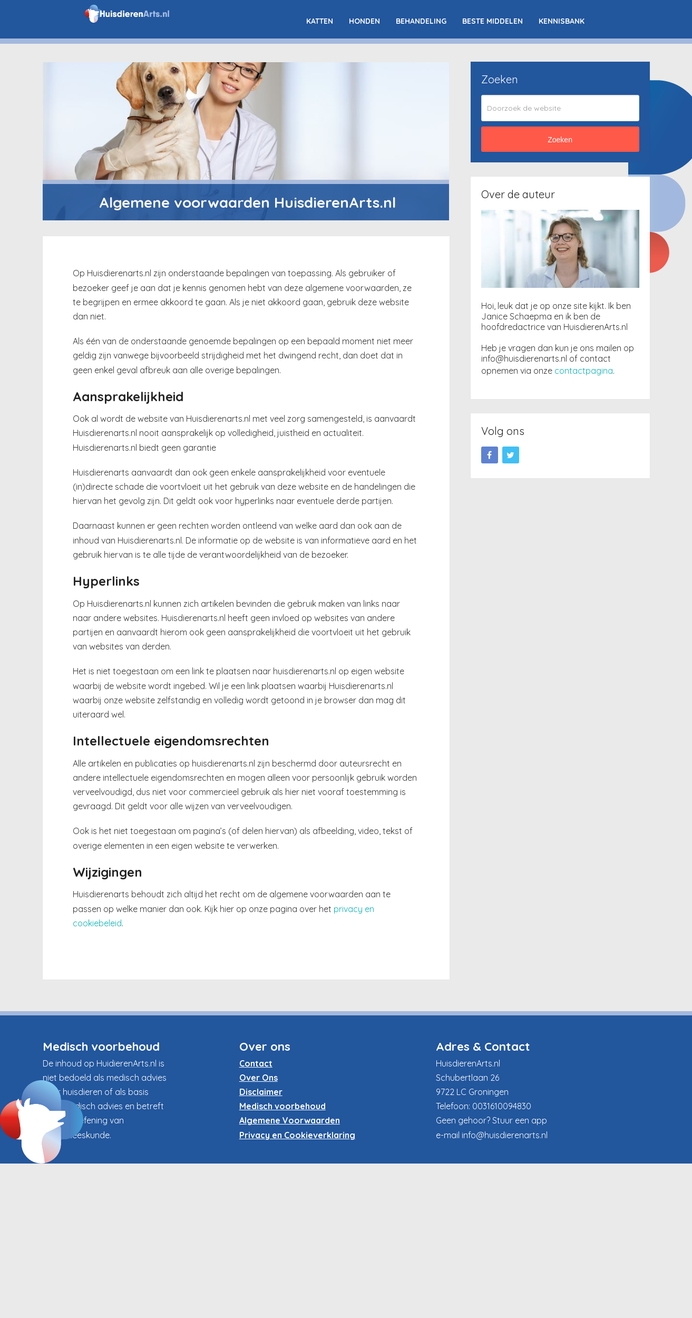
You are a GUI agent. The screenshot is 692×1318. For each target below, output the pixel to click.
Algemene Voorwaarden (289, 1120)
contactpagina (583, 370)
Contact (255, 1063)
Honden (364, 21)
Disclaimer (260, 1092)
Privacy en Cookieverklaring (297, 1135)
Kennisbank (561, 21)
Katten (319, 21)
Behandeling (421, 21)
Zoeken (560, 139)
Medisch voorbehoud (282, 1106)
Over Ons (258, 1077)
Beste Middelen (492, 21)
